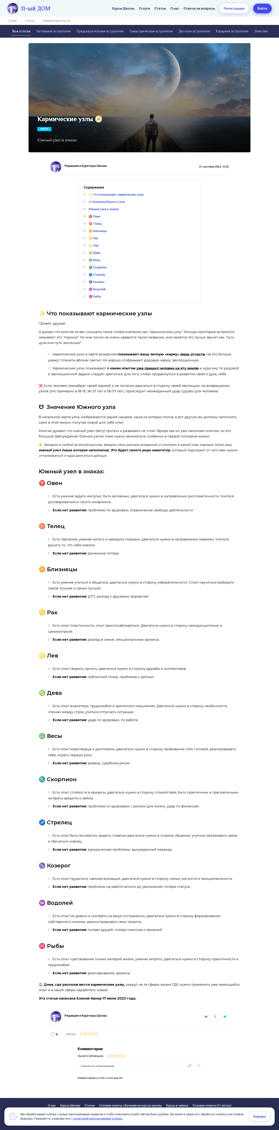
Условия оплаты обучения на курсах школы (130, 1105)
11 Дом (12, 20)
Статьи (160, 8)
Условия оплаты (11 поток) (212, 1105)
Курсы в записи (177, 1105)
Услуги (144, 8)
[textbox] (135, 1067)
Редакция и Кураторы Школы (86, 166)
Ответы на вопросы (199, 8)
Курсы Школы (123, 8)
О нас (174, 8)
